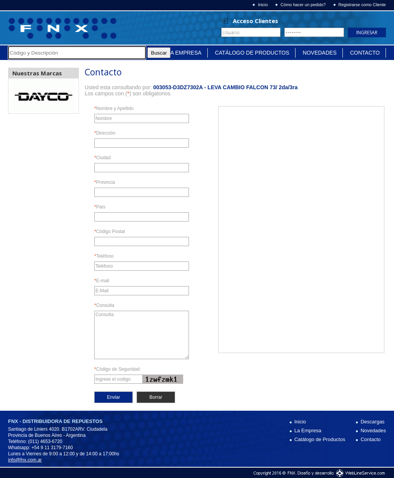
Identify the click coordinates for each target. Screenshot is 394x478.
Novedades (320, 53)
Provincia (104, 182)
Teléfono (104, 256)
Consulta (104, 305)
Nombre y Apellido (114, 108)
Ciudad (102, 157)
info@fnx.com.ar (25, 460)
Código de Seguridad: (117, 369)
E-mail (101, 280)
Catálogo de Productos (252, 53)
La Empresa (184, 53)
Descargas (372, 422)
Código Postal (109, 231)
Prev (18, 96)
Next (68, 96)
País (99, 207)
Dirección (104, 133)
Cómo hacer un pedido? (303, 5)
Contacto (365, 53)
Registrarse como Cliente (362, 5)
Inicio (263, 5)
